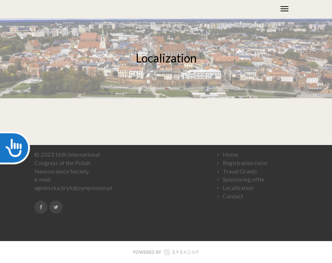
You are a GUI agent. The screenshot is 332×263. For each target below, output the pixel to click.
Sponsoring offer (244, 179)
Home (230, 154)
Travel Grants (240, 171)
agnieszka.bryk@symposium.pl (73, 187)
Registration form (245, 162)
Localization (238, 187)
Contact (233, 196)
